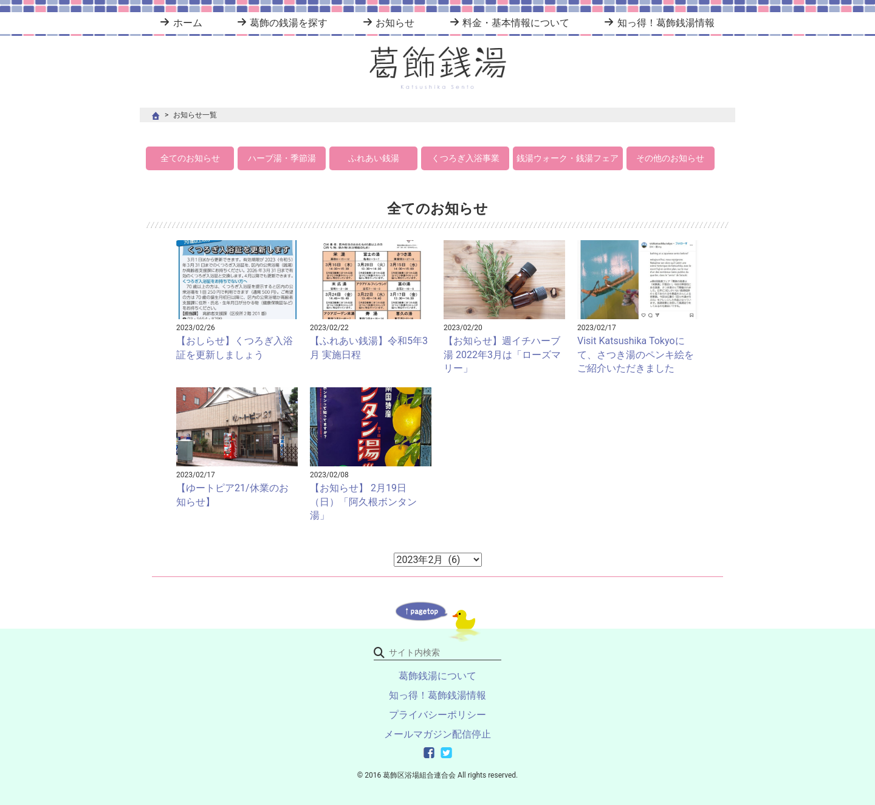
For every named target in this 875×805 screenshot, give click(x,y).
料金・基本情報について (515, 23)
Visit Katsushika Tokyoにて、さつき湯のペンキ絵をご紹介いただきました (635, 354)
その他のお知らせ (670, 158)
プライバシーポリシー (437, 714)
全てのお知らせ (190, 158)
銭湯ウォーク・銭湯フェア (567, 158)
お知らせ (395, 23)
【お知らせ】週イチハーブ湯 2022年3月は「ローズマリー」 (502, 354)
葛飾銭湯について (437, 676)
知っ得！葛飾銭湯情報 (666, 23)
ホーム (187, 23)
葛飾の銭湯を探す (289, 23)
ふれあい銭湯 (373, 158)
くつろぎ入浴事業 (465, 158)
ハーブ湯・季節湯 (282, 158)
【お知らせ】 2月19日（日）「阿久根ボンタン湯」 (363, 501)
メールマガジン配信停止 (437, 734)
